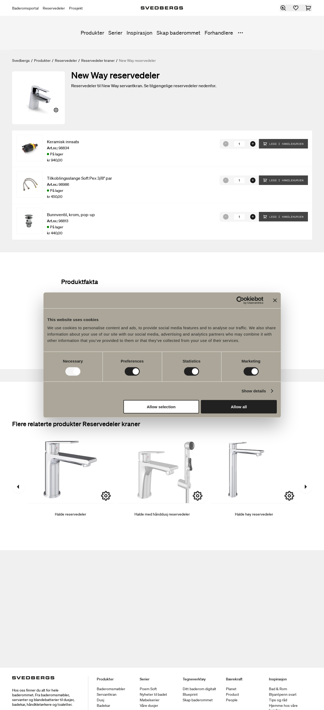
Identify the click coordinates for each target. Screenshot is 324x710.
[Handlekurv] (309, 8)
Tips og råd (278, 700)
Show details (253, 390)
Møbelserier (149, 700)
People (232, 700)
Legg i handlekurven (283, 144)
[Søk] (283, 8)
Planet (231, 688)
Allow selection (161, 407)
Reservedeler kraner (98, 60)
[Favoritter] (296, 8)
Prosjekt (76, 8)
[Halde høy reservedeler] (254, 487)
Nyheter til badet (153, 694)
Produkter (92, 33)
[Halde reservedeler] (70, 487)
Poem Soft (148, 688)
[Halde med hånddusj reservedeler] (162, 487)
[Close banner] (275, 300)
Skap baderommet (178, 33)
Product (232, 694)
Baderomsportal (25, 8)
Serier (115, 33)
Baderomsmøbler (111, 688)
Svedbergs (21, 60)
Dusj (100, 700)
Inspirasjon (139, 33)
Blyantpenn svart (283, 694)
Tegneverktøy (194, 679)
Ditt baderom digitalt (199, 688)
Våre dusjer (149, 705)
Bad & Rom (278, 688)
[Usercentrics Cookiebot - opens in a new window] (240, 300)
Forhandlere (219, 33)
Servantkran (107, 694)
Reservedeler (54, 8)
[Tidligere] (18, 486)
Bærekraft (234, 679)
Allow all (239, 407)
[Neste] (305, 486)
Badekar (103, 705)
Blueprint (190, 694)
